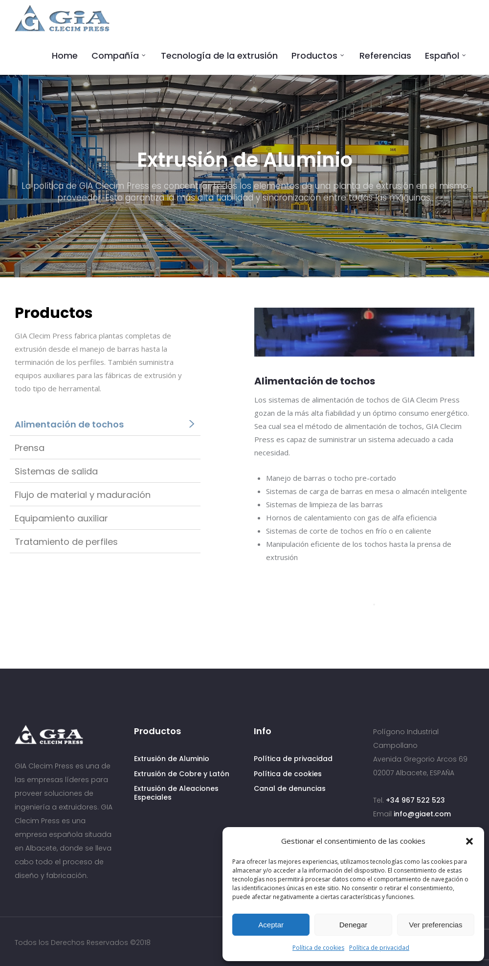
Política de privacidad (379, 948)
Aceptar (271, 925)
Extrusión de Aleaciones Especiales (176, 793)
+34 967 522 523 (415, 800)
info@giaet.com (422, 814)
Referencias (385, 55)
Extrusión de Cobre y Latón (181, 774)
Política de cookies (318, 948)
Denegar (353, 925)
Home (65, 55)
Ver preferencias (435, 925)
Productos (314, 55)
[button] (469, 841)
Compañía (115, 55)
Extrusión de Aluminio (171, 759)
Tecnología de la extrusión (219, 55)
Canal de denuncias (290, 788)
